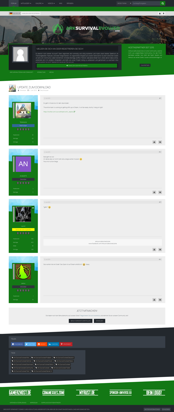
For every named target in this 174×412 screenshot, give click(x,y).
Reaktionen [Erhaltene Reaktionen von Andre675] (16, 188)
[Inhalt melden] (154, 142)
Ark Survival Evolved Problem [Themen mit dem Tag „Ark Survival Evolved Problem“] (42, 358)
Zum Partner (145, 65)
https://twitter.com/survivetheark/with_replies (58, 112)
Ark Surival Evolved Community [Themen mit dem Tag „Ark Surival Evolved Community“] (23, 368)
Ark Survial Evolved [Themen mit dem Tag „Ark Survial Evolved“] (43, 368)
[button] (124, 3)
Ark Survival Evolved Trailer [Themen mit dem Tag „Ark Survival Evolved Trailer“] (61, 368)
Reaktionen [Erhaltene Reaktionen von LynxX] (16, 239)
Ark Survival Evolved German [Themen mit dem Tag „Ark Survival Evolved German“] (22, 361)
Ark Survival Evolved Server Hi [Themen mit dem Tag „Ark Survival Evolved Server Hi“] (43, 371)
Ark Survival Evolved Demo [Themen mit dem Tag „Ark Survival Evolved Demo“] (45, 364)
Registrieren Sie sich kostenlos (90, 316)
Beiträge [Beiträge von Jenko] (15, 299)
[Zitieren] (160, 142)
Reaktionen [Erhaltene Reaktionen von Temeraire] (16, 135)
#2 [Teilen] (160, 152)
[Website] (33, 208)
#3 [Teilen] (160, 202)
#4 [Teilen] (160, 259)
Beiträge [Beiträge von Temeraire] (15, 138)
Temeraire (23, 90)
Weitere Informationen (152, 409)
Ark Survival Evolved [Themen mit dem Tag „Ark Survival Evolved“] (63, 364)
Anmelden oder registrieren (31, 13)
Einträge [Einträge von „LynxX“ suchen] (15, 249)
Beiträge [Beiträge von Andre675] (15, 192)
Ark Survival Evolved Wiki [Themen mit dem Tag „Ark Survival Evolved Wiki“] (21, 358)
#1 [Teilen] (160, 98)
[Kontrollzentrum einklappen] (159, 14)
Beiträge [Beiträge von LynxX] (15, 242)
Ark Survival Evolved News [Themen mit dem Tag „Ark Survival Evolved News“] (64, 361)
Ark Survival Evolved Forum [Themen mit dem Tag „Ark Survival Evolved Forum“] (44, 361)
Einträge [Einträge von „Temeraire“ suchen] (15, 142)
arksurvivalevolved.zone (102, 241)
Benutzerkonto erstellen (80, 321)
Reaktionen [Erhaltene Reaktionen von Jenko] (16, 296)
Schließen (166, 409)
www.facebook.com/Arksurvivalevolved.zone (103, 243)
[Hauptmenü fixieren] (163, 14)
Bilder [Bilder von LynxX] (14, 246)
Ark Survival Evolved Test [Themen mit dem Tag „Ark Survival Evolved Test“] (21, 371)
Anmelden (99, 321)
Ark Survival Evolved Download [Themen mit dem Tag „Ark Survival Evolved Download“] (23, 364)
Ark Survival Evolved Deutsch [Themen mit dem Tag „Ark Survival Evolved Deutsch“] (64, 358)
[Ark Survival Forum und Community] (87, 29)
